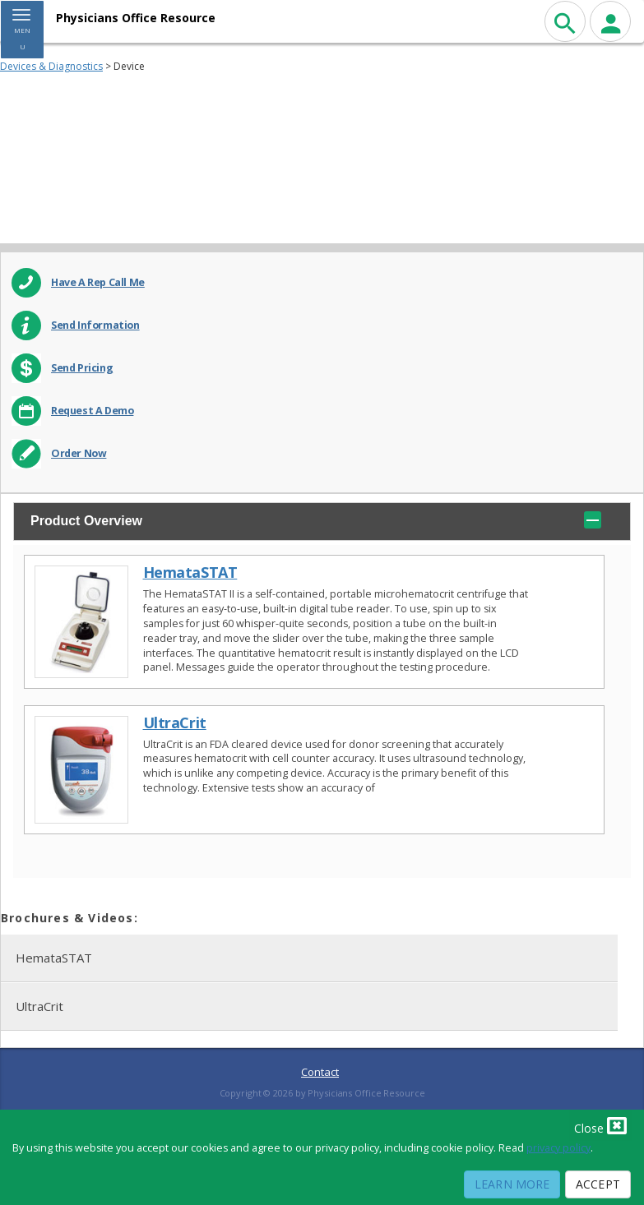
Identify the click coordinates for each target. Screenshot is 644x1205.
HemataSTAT (190, 572)
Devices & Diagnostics (51, 66)
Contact (320, 1071)
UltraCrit (174, 723)
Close (600, 1125)
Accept (598, 1184)
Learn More (512, 1184)
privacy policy (558, 1148)
